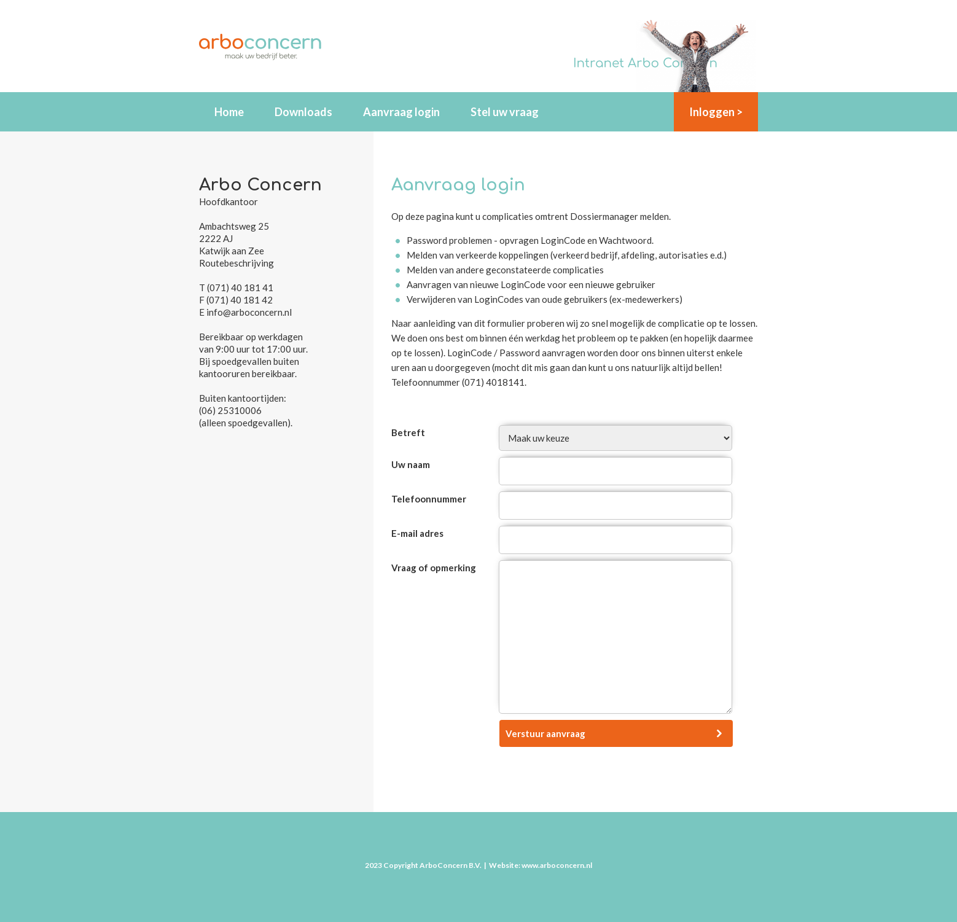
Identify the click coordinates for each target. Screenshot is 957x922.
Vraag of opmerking (433, 567)
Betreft (408, 432)
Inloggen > (716, 112)
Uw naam (410, 464)
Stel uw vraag (505, 112)
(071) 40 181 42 (239, 299)
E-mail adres (417, 533)
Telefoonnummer (428, 498)
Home (229, 112)
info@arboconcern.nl (249, 312)
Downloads (303, 112)
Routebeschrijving (236, 262)
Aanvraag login (401, 112)
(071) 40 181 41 (240, 287)
